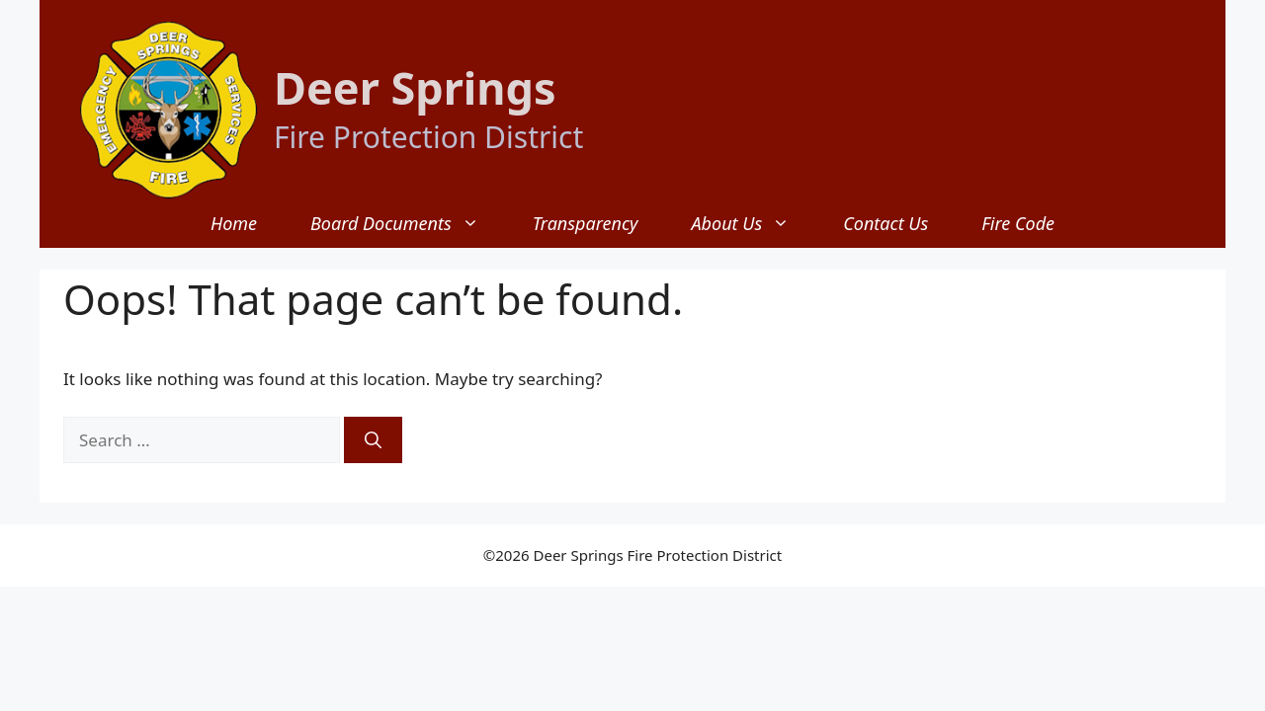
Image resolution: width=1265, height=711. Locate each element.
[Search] (373, 440)
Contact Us (885, 223)
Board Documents (408, 223)
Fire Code (1017, 223)
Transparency (585, 223)
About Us (753, 223)
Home (234, 223)
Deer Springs (415, 87)
